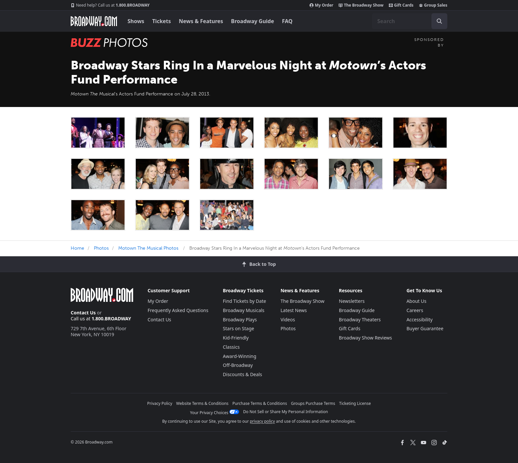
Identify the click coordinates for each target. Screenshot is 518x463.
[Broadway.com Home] (94, 21)
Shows (136, 21)
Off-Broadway (238, 365)
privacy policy (262, 421)
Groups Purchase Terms (313, 403)
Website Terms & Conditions (202, 403)
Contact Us (83, 312)
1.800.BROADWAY (110, 5)
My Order (321, 5)
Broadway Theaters (360, 319)
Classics (231, 347)
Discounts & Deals (242, 374)
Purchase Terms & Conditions (260, 403)
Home (77, 248)
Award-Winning (239, 356)
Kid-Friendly (236, 338)
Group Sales (433, 5)
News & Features (201, 21)
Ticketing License (355, 403)
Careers (414, 310)
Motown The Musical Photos (148, 248)
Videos (287, 319)
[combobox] (409, 21)
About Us (416, 301)
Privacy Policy (159, 403)
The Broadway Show (361, 5)
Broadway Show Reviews (365, 338)
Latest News (293, 310)
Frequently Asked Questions (178, 310)
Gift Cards (401, 5)
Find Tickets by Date (244, 301)
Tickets (161, 21)
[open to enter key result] (439, 21)
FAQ (287, 21)
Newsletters (352, 301)
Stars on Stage (238, 328)
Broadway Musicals (244, 310)
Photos (101, 248)
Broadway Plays (240, 319)
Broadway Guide (252, 21)
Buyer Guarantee (424, 328)
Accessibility (419, 319)
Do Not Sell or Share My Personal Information (285, 411)
